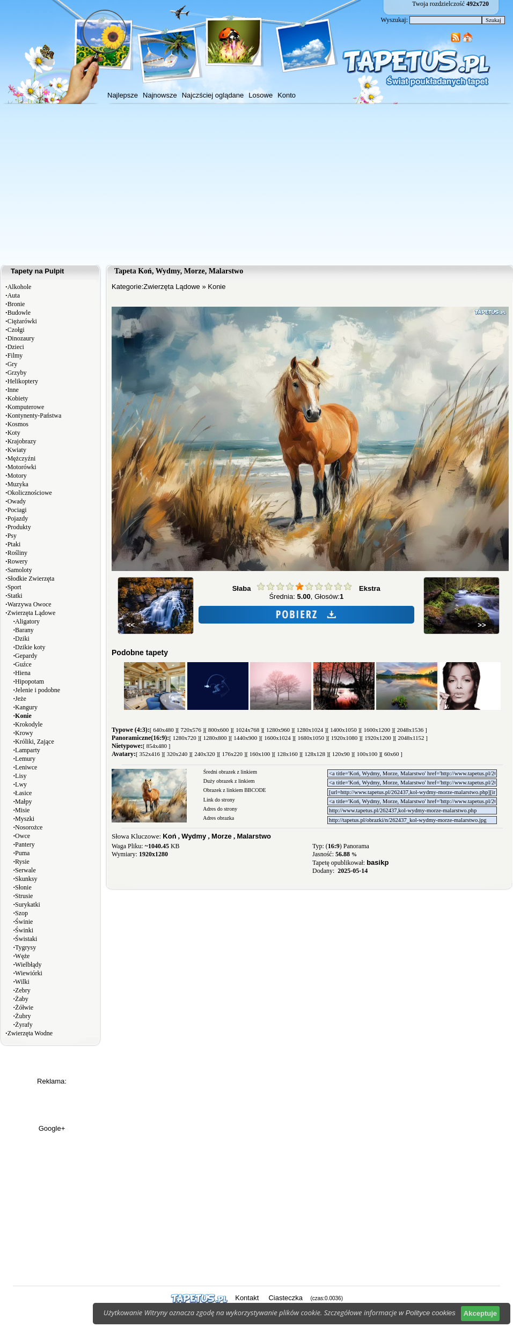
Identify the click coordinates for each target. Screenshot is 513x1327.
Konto (286, 95)
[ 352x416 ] (149, 754)
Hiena (23, 673)
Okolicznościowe (30, 492)
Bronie (16, 304)
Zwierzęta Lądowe (32, 613)
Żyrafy (24, 1024)
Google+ (52, 1128)
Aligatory (27, 621)
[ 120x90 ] (340, 754)
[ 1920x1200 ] (377, 738)
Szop (21, 913)
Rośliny (17, 553)
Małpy (23, 801)
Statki (15, 595)
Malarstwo (254, 836)
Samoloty (20, 570)
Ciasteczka (285, 1298)
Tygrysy (25, 947)
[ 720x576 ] (190, 729)
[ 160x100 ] (259, 754)
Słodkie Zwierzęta (31, 578)
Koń (169, 836)
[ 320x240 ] (176, 754)
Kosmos (18, 424)
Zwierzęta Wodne (30, 1033)
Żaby (21, 999)
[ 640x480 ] (163, 729)
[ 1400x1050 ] (343, 729)
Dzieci (16, 347)
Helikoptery (23, 381)
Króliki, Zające (34, 741)
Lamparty (27, 750)
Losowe (260, 95)
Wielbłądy (28, 964)
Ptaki (14, 544)
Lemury (25, 758)
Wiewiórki (28, 973)
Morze (221, 836)
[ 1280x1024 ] (309, 729)
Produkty (19, 527)
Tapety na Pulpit (37, 271)
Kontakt (247, 1298)
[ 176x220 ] (232, 754)
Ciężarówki (22, 321)
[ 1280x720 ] (184, 738)
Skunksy (26, 879)
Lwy (21, 784)
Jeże (20, 698)
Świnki (24, 930)
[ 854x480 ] (156, 746)
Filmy (15, 355)
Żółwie (24, 1007)
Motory (17, 475)
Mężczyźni (22, 458)
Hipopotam (29, 681)
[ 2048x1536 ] (410, 729)
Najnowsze (160, 95)
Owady (17, 501)
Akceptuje (480, 1313)
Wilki (22, 981)
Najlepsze (122, 95)
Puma (22, 853)
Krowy (24, 733)
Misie (22, 810)
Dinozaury (21, 338)
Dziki (22, 638)
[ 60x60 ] (391, 754)
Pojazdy (18, 518)
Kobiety (18, 398)
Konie (216, 287)
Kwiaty (17, 450)
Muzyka (18, 484)
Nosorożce (28, 827)
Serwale (25, 870)
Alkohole (20, 287)
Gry (13, 364)
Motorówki (22, 467)
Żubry (23, 1016)
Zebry (23, 990)
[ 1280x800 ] (215, 738)
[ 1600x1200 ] (376, 729)
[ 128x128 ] (314, 754)
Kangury (26, 707)
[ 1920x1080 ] (344, 738)
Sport (14, 587)
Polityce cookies (431, 1313)
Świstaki (26, 939)
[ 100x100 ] (366, 754)
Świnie (24, 921)
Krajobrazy (22, 441)
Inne (13, 390)
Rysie (22, 861)
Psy (12, 535)
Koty (14, 432)
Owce (22, 836)
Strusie (24, 896)
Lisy (20, 776)
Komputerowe (26, 407)
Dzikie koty (30, 647)
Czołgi (16, 329)
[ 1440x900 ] (245, 738)
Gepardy (26, 655)
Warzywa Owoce (30, 604)
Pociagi (17, 510)
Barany (24, 630)
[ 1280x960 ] (278, 729)
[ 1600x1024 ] (277, 738)
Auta (14, 295)
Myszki (24, 818)
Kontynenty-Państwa (35, 415)
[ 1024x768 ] (247, 729)
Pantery (25, 844)
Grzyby (17, 372)
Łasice (23, 793)
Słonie (23, 887)
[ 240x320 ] (204, 754)
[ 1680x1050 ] (310, 738)
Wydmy (193, 836)
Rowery (18, 561)
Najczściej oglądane (213, 95)
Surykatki (27, 904)
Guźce (23, 664)
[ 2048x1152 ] (411, 738)
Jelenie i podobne (37, 690)
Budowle (19, 312)
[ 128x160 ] (287, 754)
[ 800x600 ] (218, 729)
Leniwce (26, 767)
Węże (22, 956)
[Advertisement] (256, 184)
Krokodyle (28, 724)
